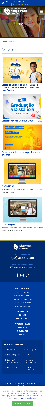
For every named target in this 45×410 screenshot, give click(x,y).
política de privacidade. (25, 398)
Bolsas (22, 315)
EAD (27, 355)
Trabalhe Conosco (30, 368)
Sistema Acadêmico (31, 361)
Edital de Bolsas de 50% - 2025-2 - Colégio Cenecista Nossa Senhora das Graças (21, 87)
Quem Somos (22, 292)
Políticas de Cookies (22, 306)
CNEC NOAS (8, 186)
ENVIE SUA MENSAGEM (22, 264)
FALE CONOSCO (22, 254)
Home (4, 42)
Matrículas (22, 318)
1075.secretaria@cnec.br (22, 267)
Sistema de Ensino (22, 295)
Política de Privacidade (22, 303)
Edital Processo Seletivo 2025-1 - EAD (22, 120)
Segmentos (22, 311)
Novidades (22, 331)
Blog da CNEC (13, 367)
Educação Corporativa (12, 361)
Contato (22, 334)
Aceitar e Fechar (22, 403)
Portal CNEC (12, 350)
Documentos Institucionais (22, 299)
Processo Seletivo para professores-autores (22, 153)
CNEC (7, 1)
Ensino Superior (13, 355)
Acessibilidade (18, 1)
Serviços (22, 327)
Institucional (22, 288)
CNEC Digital (8, 224)
